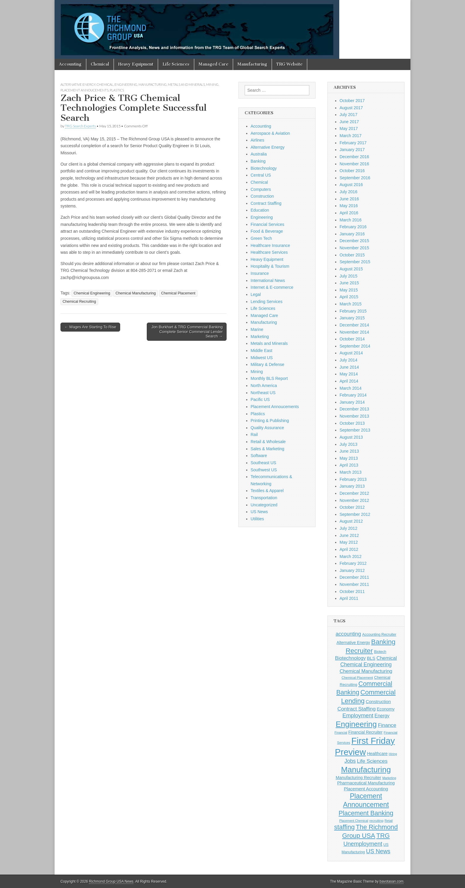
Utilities (257, 518)
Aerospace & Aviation (270, 133)
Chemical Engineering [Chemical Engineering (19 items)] (365, 664)
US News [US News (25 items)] (378, 851)
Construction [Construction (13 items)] (378, 701)
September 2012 (355, 514)
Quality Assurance (267, 427)
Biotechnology (264, 168)
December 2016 (354, 156)
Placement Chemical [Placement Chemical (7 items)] (353, 820)
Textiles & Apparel (267, 490)
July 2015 (348, 276)
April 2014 (349, 381)
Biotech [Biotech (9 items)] (380, 652)
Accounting (70, 64)
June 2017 (349, 121)
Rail (254, 434)
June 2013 (349, 451)
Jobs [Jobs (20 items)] (350, 761)
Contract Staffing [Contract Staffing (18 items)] (356, 709)
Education (260, 210)
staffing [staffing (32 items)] (344, 827)
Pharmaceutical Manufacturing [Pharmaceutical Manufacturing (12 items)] (366, 783)
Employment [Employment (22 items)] (358, 715)
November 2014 (354, 332)
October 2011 (352, 591)
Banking (258, 161)
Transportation (264, 497)
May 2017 (349, 128)
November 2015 (354, 247)
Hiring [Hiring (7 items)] (393, 754)
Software (259, 455)
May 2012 (349, 542)
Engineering (125, 84)
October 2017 (352, 100)
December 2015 (354, 240)
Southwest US (264, 469)
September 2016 (355, 177)
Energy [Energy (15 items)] (382, 715)
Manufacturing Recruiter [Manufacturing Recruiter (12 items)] (358, 777)
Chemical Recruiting (79, 301)
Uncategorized (264, 504)
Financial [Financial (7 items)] (341, 732)
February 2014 (353, 395)
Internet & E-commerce (272, 287)
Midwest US (262, 357)
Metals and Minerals (186, 84)
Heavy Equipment (135, 64)
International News (268, 280)
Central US (261, 175)
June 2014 (349, 367)
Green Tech (261, 238)
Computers (261, 189)
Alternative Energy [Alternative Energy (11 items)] (353, 642)
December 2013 (354, 409)
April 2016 (349, 212)
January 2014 (352, 402)
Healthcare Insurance (270, 245)
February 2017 (353, 142)
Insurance (260, 273)
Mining (212, 84)
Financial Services (267, 224)
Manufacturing (252, 64)
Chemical (100, 64)
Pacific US (260, 399)
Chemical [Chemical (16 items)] (387, 658)
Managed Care (213, 64)
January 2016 (352, 233)
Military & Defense (267, 364)
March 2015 (351, 304)
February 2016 (353, 226)
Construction (262, 196)
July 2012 (348, 528)
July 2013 (348, 444)
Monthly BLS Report (269, 378)
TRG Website (289, 64)
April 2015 (349, 296)
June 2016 (349, 198)
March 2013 (351, 472)
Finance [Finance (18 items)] (387, 725)
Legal (256, 294)
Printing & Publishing (270, 420)
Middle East (261, 350)
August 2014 (351, 353)
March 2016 (351, 220)
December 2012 (354, 493)
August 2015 (351, 269)
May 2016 (349, 205)
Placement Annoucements (84, 90)
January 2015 (352, 317)
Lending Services (266, 301)
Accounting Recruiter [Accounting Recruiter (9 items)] (379, 634)
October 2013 (352, 423)
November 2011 (354, 584)
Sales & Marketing (267, 448)
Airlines (257, 140)
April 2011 (349, 598)
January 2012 (352, 570)
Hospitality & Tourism (270, 266)
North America (264, 385)
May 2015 (349, 290)
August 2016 (351, 184)
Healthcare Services (269, 252)
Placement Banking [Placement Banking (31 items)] (366, 813)
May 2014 (349, 374)
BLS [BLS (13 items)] (371, 658)
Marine (257, 329)
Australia (259, 154)
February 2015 (353, 311)
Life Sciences (176, 64)
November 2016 (354, 163)
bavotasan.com (392, 881)
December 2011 (354, 577)
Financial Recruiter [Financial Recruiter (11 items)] (365, 732)
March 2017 (351, 135)
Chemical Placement (178, 293)
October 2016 (352, 170)
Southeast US (263, 462)
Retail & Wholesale (268, 441)
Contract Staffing (266, 203)
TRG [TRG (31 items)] (383, 835)
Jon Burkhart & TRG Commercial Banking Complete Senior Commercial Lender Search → (187, 331)
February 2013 (353, 479)
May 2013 (349, 458)
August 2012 (351, 521)
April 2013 (349, 465)
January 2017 (352, 149)
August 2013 (351, 437)
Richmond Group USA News (111, 881)
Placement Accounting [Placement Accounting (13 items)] (366, 788)
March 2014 (351, 388)
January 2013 (352, 486)
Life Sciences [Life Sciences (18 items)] (372, 761)
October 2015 (352, 255)
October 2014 (352, 339)
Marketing (260, 336)
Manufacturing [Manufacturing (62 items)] (366, 769)
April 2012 (349, 549)
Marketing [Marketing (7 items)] (389, 778)
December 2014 (354, 325)
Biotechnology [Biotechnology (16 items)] (350, 658)
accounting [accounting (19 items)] (348, 634)
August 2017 (351, 107)
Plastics (117, 90)
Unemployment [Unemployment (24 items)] (362, 844)
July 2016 (348, 191)
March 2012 (351, 556)
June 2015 (349, 282)
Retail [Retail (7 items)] (389, 820)
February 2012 (353, 563)
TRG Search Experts (80, 126)
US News (259, 511)
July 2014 (348, 360)
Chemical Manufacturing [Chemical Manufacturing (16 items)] (366, 671)
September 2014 (355, 346)
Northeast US (263, 392)
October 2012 (352, 507)
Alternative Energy (77, 84)
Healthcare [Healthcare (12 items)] (377, 753)
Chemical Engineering (92, 293)
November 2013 (354, 416)
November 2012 (354, 500)
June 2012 (349, 535)
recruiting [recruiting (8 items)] (376, 820)
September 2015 (355, 261)
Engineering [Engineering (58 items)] (356, 724)
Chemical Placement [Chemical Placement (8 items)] (357, 677)
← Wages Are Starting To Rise (90, 327)
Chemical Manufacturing (135, 293)
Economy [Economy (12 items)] (385, 709)
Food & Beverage (267, 231)
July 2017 (348, 114)
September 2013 (355, 430)
